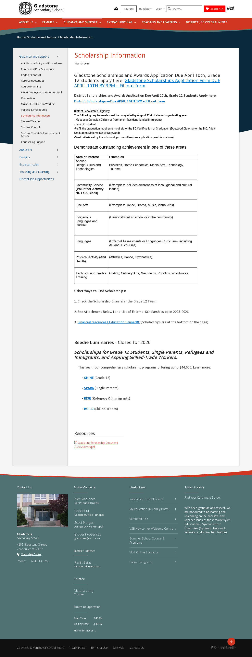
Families (50, 22)
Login (160, 8)
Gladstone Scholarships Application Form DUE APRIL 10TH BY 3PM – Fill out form (147, 82)
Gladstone (46, 5)
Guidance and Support (82, 22)
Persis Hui (81, 510)
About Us (28, 22)
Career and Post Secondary (37, 69)
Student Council (30, 127)
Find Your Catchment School (202, 497)
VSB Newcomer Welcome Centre (153, 528)
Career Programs (153, 562)
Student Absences (87, 534)
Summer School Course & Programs (153, 540)
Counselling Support (33, 142)
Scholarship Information (35, 115)
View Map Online (31, 554)
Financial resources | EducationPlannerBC (109, 322)
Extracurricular (121, 22)
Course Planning (31, 86)
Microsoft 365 (153, 519)
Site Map (118, 648)
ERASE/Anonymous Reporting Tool (41, 92)
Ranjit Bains (82, 562)
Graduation (28, 98)
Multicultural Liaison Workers (38, 104)
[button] (59, 56)
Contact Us (137, 648)
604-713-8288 (40, 561)
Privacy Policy (77, 648)
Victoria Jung (83, 590)
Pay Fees (129, 8)
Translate (145, 8)
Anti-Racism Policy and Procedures (41, 63)
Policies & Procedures (34, 109)
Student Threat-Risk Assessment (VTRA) (40, 134)
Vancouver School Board (153, 499)
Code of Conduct (31, 75)
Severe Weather (31, 121)
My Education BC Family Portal (153, 509)
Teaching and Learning (161, 22)
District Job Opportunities (206, 22)
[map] (116, 9)
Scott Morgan (84, 522)
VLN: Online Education (153, 552)
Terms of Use (99, 648)
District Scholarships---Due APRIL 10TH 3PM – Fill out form (119, 101)
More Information (84, 630)
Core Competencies (32, 80)
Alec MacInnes (84, 499)
